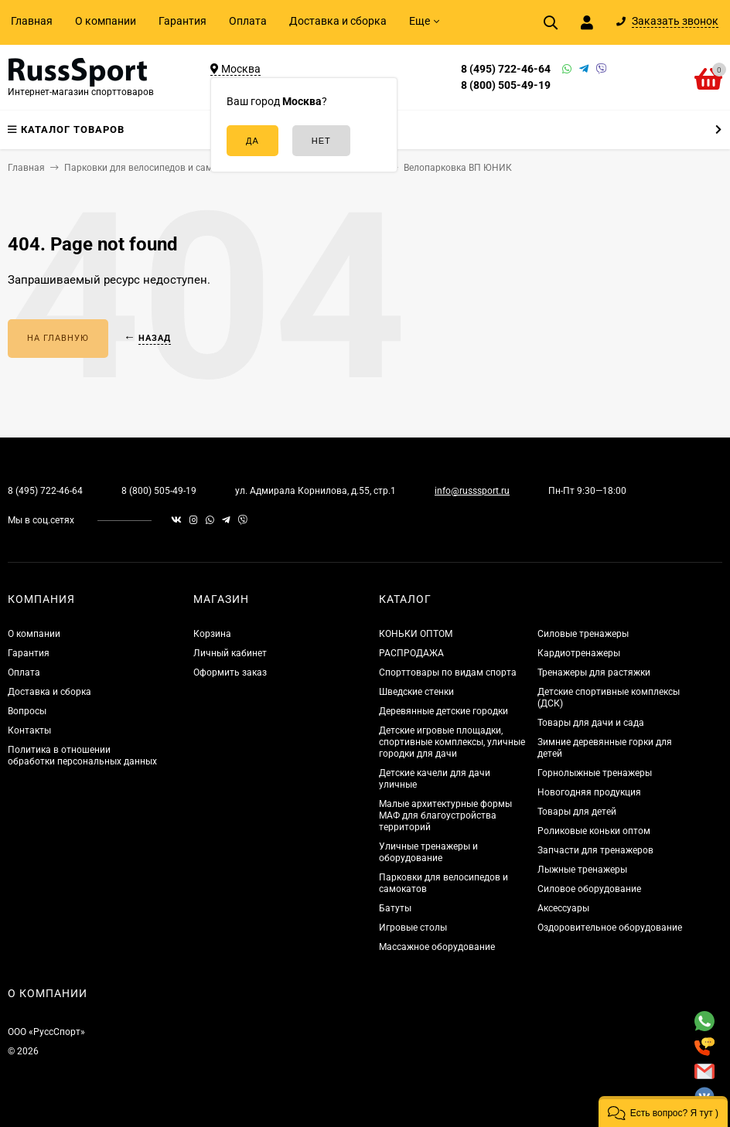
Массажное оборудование (437, 946)
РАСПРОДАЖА (411, 653)
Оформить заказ (230, 672)
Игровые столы (413, 927)
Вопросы (27, 711)
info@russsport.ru (472, 490)
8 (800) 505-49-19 (506, 85)
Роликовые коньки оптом (593, 831)
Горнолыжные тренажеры (594, 773)
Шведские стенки (416, 691)
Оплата (248, 21)
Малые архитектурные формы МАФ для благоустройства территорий (445, 815)
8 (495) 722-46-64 (506, 69)
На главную (58, 338)
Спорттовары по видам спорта (448, 672)
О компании (105, 21)
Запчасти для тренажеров (595, 850)
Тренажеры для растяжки (593, 672)
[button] (663, 1111)
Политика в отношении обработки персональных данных (82, 755)
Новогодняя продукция (589, 792)
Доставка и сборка (338, 21)
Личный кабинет (230, 653)
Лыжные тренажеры (582, 869)
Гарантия (182, 21)
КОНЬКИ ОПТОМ (415, 633)
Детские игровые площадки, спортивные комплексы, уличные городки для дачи (452, 742)
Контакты (29, 730)
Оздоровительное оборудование (609, 927)
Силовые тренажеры (583, 633)
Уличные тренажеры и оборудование (428, 852)
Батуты (395, 908)
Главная (32, 21)
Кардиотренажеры (578, 653)
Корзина (212, 633)
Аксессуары (563, 908)
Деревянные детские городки (443, 711)
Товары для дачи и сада (590, 722)
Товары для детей (576, 811)
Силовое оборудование (589, 889)
